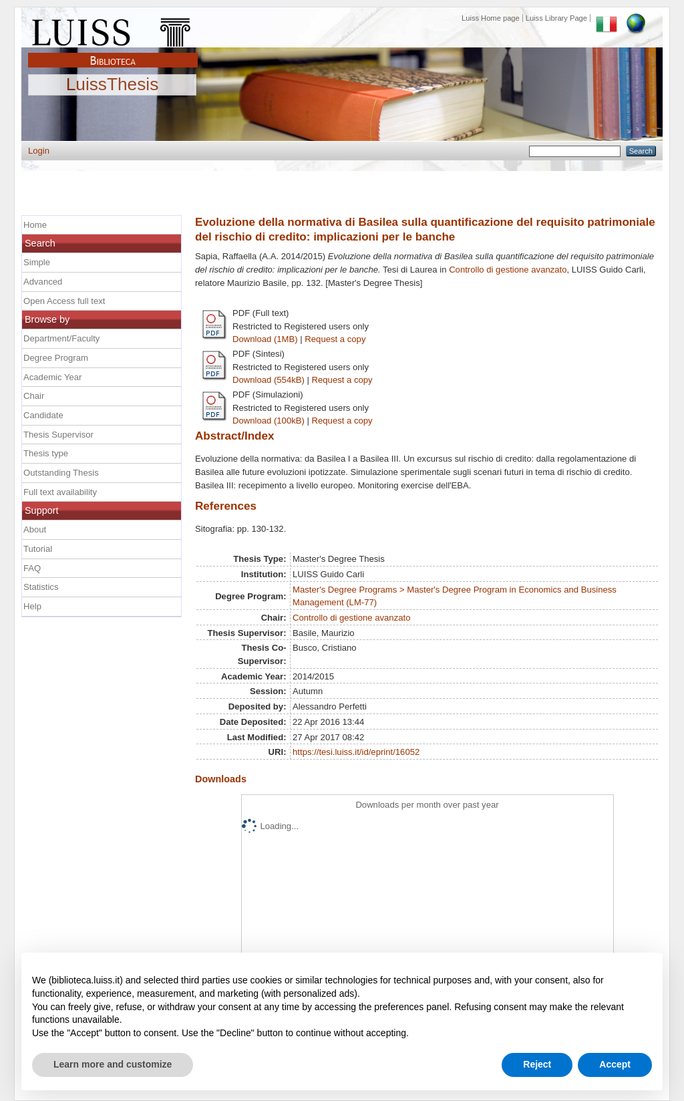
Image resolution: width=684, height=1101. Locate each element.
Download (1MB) (265, 339)
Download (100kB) (268, 421)
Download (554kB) (268, 380)
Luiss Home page (491, 18)
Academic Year (52, 377)
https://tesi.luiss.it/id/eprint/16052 (356, 752)
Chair (33, 396)
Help (32, 606)
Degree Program (55, 358)
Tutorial (37, 549)
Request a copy (335, 339)
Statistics (40, 587)
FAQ (32, 568)
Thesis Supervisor (58, 435)
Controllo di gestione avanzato (507, 270)
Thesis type (45, 453)
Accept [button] (615, 1064)
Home (35, 225)
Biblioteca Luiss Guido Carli (113, 53)
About (34, 529)
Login (38, 151)
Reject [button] (537, 1064)
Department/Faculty (61, 338)
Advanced (42, 282)
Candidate (43, 415)
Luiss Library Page (556, 18)
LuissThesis (112, 85)
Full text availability (60, 492)
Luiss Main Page (113, 29)
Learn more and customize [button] (112, 1064)
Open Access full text (64, 301)
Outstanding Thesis (61, 473)
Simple (36, 262)
